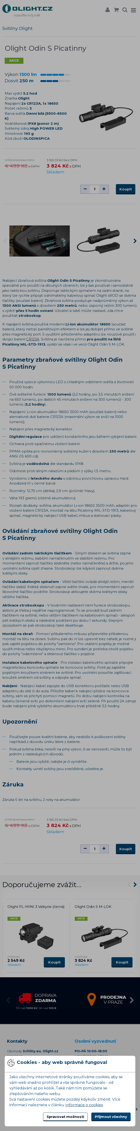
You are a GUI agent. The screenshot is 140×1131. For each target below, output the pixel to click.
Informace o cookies (84, 1105)
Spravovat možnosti (65, 1117)
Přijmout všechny (111, 1117)
